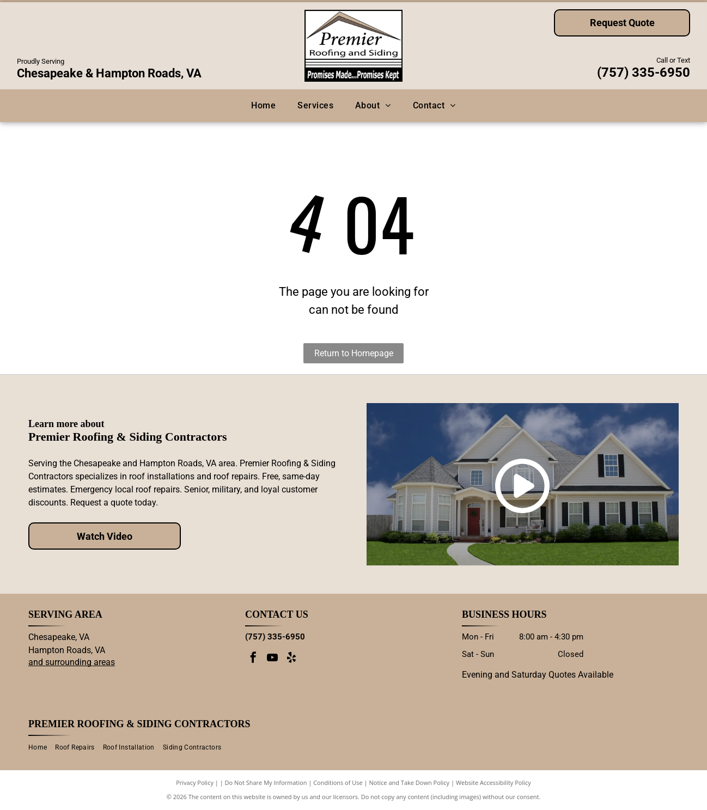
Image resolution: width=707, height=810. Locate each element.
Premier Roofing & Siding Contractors (139, 723)
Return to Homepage (353, 353)
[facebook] (253, 658)
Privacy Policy (195, 782)
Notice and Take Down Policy (409, 782)
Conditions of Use (338, 782)
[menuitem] (263, 105)
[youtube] (272, 658)
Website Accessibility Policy (493, 782)
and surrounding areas (71, 662)
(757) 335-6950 (643, 72)
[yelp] (291, 658)
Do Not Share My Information (266, 782)
